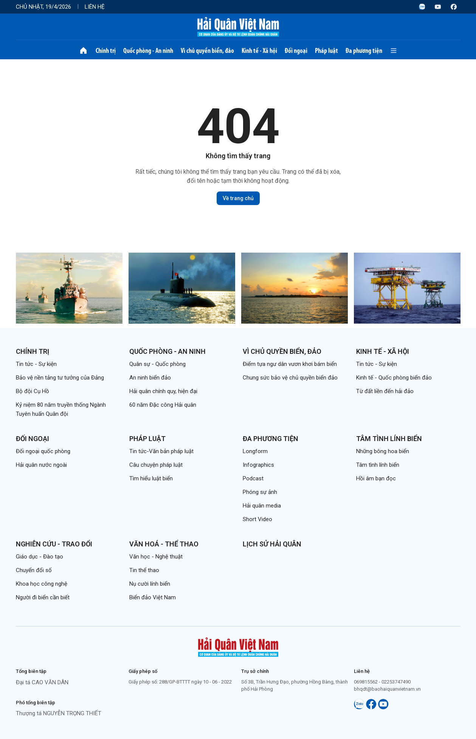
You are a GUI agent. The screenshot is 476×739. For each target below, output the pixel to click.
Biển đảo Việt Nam (152, 597)
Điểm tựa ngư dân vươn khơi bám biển (290, 364)
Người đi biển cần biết (43, 597)
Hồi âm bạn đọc (376, 478)
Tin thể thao (144, 570)
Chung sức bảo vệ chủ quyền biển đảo (290, 377)
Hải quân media (262, 505)
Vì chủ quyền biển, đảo (207, 50)
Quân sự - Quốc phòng (157, 364)
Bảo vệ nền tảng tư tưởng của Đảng (60, 377)
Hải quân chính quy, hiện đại (163, 391)
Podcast (253, 478)
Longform (255, 451)
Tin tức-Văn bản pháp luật (161, 451)
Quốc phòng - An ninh (148, 50)
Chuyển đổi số (34, 570)
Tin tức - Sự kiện (36, 364)
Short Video (257, 519)
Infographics (258, 464)
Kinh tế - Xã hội (259, 50)
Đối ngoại (296, 50)
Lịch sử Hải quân (272, 544)
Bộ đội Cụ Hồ (32, 391)
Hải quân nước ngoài (41, 464)
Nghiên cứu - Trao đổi (54, 544)
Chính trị (106, 50)
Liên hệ (95, 6)
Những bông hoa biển (382, 451)
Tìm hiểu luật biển (151, 478)
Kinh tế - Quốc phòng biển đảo (394, 377)
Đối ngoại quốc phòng (43, 451)
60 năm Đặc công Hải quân (162, 404)
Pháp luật (326, 50)
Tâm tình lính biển (389, 439)
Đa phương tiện (364, 50)
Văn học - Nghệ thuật (156, 556)
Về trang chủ (238, 198)
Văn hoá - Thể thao (163, 544)
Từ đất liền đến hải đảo (385, 391)
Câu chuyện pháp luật (156, 464)
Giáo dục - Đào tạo (39, 556)
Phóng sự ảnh (260, 492)
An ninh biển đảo (150, 377)
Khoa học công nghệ (41, 583)
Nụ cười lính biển (149, 583)
